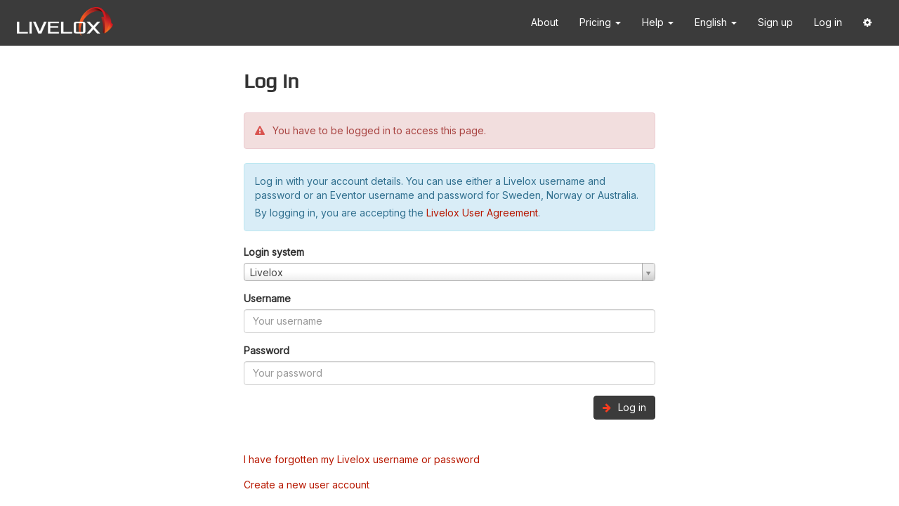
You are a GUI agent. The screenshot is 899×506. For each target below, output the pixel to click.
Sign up (775, 22)
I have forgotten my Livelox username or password (362, 459)
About (544, 22)
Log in (828, 22)
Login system (274, 252)
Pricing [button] (600, 22)
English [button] (716, 22)
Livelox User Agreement (482, 213)
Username (267, 298)
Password (266, 350)
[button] (867, 23)
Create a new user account (306, 485)
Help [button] (658, 22)
